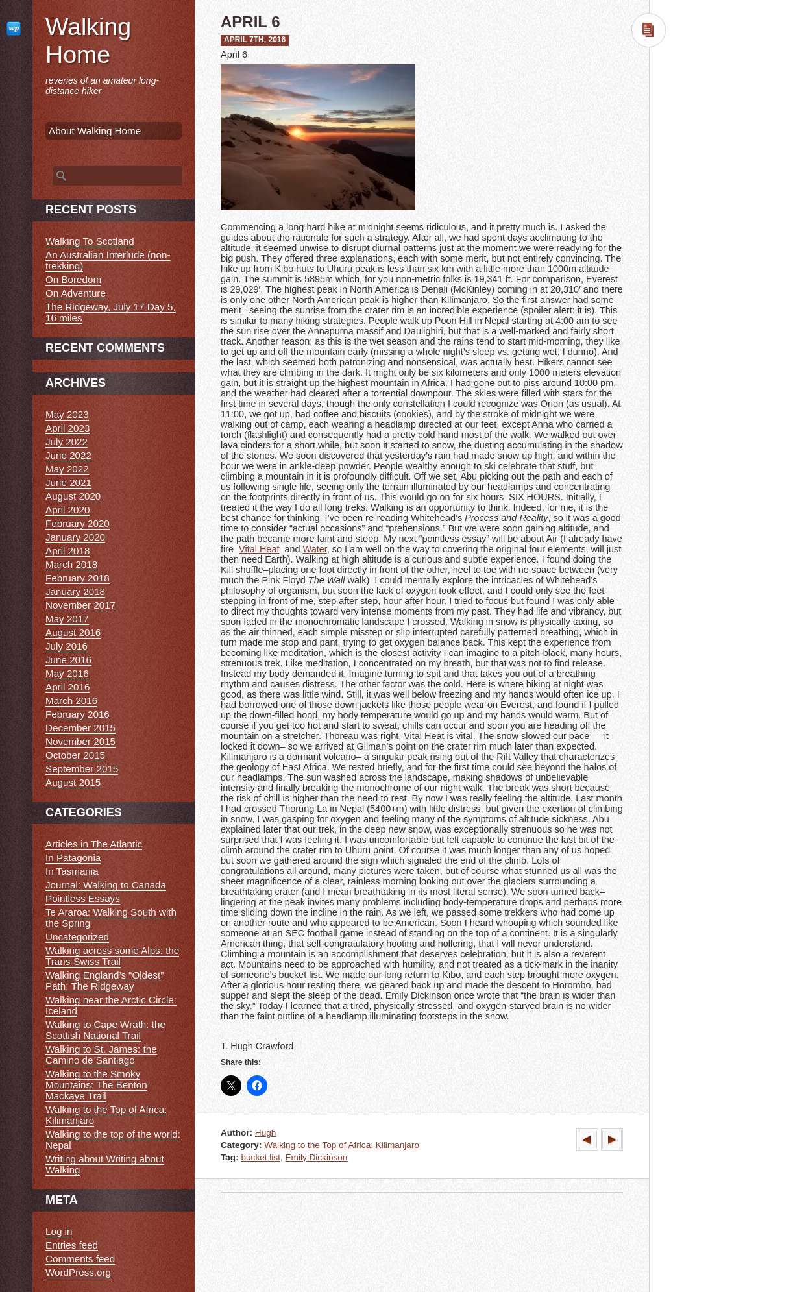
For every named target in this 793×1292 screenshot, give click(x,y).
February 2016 (77, 714)
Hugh (265, 1133)
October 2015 (75, 755)
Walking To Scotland (89, 241)
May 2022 (67, 468)
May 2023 (67, 414)
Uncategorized (77, 936)
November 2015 (80, 741)
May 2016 (67, 673)
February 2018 (77, 577)
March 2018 (71, 564)
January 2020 (75, 536)
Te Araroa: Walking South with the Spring (111, 918)
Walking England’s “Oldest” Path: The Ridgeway (104, 980)
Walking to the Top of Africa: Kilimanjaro (341, 1145)
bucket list (260, 1157)
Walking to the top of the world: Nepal (112, 1139)
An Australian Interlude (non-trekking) (108, 260)
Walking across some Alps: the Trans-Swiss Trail (112, 956)
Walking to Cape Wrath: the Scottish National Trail (105, 1030)
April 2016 (67, 686)
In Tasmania (72, 871)
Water (315, 549)
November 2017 (80, 605)
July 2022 (66, 441)
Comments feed (80, 1258)
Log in (58, 1231)
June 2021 (68, 482)
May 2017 (67, 618)
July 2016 (66, 646)
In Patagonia (73, 857)
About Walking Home (95, 130)
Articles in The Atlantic (93, 843)
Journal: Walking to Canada (105, 884)
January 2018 (75, 591)
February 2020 (77, 523)
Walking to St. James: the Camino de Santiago (101, 1054)
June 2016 (68, 659)
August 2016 (73, 632)
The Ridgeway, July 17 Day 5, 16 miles (110, 312)
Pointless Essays (82, 898)
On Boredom (73, 279)
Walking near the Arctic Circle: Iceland (111, 1005)
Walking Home (88, 40)
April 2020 (67, 509)
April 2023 (67, 427)
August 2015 (73, 782)
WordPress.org (78, 1272)
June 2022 (68, 455)
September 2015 (81, 768)
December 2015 (80, 727)
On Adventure (75, 293)
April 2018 (67, 550)
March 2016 (71, 700)
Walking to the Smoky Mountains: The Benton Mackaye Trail (96, 1084)
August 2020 (73, 496)
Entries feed (71, 1244)
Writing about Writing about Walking (104, 1164)
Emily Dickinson (316, 1157)
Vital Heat (259, 549)
